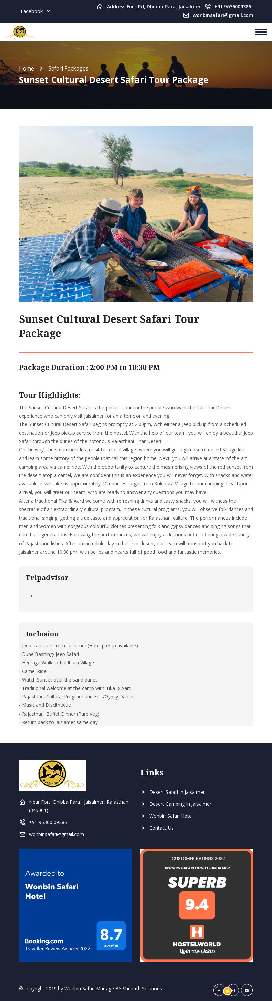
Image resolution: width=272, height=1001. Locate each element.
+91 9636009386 (232, 6)
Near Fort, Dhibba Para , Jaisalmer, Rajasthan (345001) (78, 806)
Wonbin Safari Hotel (166, 816)
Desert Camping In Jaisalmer (175, 804)
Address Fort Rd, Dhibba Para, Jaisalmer (154, 6)
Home (26, 68)
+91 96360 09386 (48, 822)
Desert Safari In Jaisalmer (172, 792)
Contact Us (157, 828)
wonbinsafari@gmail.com (223, 15)
